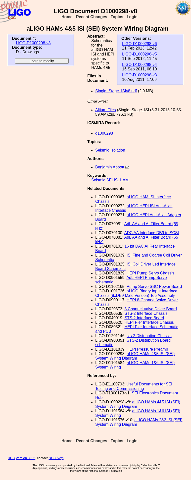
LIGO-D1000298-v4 (139, 64)
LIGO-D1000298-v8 (33, 43)
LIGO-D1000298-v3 (139, 75)
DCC (11, 458)
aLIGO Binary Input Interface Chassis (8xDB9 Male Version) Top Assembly (136, 293)
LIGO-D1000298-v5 (139, 54)
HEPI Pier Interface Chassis (149, 322)
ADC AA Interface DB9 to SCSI (151, 233)
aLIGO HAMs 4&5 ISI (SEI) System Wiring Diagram (135, 356)
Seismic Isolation (110, 150)
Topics (117, 17)
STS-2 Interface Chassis (145, 313)
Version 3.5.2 (25, 458)
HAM (124, 180)
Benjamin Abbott (109, 167)
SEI (109, 180)
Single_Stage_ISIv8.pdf (116, 91)
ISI (116, 180)
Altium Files (105, 110)
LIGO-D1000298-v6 (139, 44)
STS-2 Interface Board (144, 318)
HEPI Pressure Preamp (147, 349)
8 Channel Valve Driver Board (150, 309)
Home (66, 17)
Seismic (98, 180)
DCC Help (56, 458)
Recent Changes (91, 17)
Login (132, 17)
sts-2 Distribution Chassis (149, 336)
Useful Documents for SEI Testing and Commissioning (133, 386)
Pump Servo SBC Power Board (154, 286)
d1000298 (104, 133)
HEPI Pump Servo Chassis (150, 273)
